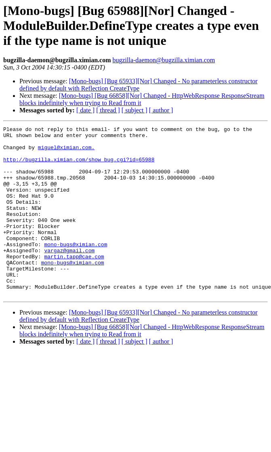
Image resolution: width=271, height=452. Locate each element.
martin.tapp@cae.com (74, 283)
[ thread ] (108, 110)
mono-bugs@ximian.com (75, 268)
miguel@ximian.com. (66, 152)
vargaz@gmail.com (69, 275)
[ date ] (85, 110)
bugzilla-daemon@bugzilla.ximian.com (163, 60)
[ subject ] (134, 110)
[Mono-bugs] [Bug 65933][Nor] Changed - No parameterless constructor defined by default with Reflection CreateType (138, 85)
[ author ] (161, 110)
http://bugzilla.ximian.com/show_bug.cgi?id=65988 (78, 166)
